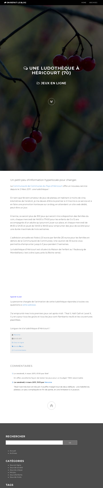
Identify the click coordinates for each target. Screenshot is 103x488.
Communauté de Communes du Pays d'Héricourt (37, 186)
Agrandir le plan (16, 297)
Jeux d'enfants (16, 475)
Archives (13, 453)
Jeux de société (16, 468)
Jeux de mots (15, 477)
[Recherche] (33, 443)
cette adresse (29, 305)
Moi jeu (13, 472)
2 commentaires (19, 350)
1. (12, 374)
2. (12, 382)
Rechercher (15, 436)
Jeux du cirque (16, 470)
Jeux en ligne (51, 83)
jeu (21, 346)
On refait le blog (15, 4)
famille (15, 346)
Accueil (13, 451)
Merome (16, 335)
